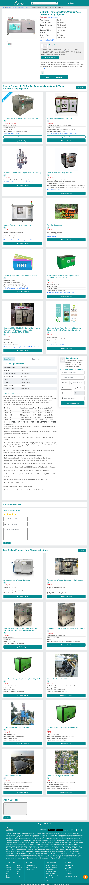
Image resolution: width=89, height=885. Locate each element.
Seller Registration (51, 864)
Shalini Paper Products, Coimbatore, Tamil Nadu (18, 181)
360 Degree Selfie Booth (50, 857)
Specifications (9, 358)
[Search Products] (32, 2)
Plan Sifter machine (39, 848)
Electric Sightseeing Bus (52, 856)
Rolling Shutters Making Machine (41, 852)
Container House (16, 841)
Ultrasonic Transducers (17, 850)
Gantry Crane (36, 845)
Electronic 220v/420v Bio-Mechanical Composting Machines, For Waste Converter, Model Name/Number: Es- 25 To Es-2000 (21, 329)
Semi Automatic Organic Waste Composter (62, 726)
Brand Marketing (50, 872)
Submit (6, 542)
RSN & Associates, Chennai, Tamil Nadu (15, 287)
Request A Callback (44, 823)
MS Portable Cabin (60, 837)
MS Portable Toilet (39, 837)
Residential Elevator (36, 836)
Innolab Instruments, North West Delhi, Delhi (60, 291)
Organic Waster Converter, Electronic (17, 224)
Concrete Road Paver (64, 857)
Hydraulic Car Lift (47, 836)
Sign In (71, 2)
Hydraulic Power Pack (66, 841)
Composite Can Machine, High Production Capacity (22, 172)
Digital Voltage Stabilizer (72, 843)
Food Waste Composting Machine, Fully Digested (21, 678)
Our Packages (50, 868)
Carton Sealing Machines (75, 834)
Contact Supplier (51, 56)
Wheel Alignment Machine (75, 852)
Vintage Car (69, 856)
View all (82, 549)
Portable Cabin (36, 832)
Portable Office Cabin (29, 839)
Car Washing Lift (54, 852)
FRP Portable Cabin (71, 837)
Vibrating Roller (71, 832)
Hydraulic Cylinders (53, 841)
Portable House (14, 837)
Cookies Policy (30, 864)
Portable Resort (49, 837)
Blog (7, 872)
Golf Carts (62, 856)
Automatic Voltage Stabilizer (13, 845)
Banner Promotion (51, 870)
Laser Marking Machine (24, 832)
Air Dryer (13, 852)
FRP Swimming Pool (55, 854)
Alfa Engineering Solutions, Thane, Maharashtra (61, 132)
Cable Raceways (59, 848)
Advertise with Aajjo (51, 866)
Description (36, 358)
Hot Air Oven (34, 841)
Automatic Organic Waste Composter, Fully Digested (66, 627)
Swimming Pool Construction (70, 854)
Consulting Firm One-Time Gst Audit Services (20, 274)
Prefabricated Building (42, 839)
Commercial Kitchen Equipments (24, 848)
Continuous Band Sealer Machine (34, 850)
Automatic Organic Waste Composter (17, 579)
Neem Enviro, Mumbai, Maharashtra (58, 344)
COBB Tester (61, 845)
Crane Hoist (44, 845)
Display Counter (10, 836)
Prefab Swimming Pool (43, 854)
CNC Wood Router (78, 841)
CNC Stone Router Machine (26, 843)
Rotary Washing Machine (42, 843)
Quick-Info (9, 874)
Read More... (44, 68)
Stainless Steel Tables (48, 834)
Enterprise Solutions (52, 877)
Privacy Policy (30, 868)
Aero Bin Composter (54, 224)
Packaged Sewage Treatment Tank (16, 726)
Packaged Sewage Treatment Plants (60, 775)
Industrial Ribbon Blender (22, 834)
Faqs (7, 879)
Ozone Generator (32, 857)
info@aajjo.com (69, 869)
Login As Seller (50, 879)
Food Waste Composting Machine (59, 117)
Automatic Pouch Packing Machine (53, 850)
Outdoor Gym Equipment (38, 856)
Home (3, 6)
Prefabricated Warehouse (56, 839)
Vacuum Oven (26, 841)
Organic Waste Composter (24, 6)
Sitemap (8, 866)
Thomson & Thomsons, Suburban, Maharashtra (18, 239)
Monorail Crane (52, 845)
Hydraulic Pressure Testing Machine (15, 847)
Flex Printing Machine (12, 843)
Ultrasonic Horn (50, 848)
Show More (80, 86)
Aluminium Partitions (35, 834)
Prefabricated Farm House (26, 837)
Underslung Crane (27, 845)
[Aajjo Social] (72, 829)
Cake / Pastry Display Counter (34, 847)
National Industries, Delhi (11, 132)
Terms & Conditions (31, 866)
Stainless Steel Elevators (69, 836)
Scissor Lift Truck (57, 836)
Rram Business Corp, (53, 188)
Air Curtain (12, 848)
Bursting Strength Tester (72, 845)
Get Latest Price (53, 16)
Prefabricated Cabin (17, 839)
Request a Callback (54, 76)
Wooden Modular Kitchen (24, 852)
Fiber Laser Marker (48, 847)
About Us (8, 864)
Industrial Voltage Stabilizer (57, 843)
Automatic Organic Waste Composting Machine (20, 117)
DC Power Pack (43, 841)
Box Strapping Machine (61, 834)
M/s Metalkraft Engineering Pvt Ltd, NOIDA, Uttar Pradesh (21, 346)
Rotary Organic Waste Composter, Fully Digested (65, 579)
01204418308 (69, 864)
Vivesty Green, (51, 235)
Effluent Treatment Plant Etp (57, 678)
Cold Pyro (40, 857)
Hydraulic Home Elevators (22, 836)
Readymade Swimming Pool (22, 856)
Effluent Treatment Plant (12, 775)
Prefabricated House (69, 839)
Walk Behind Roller (61, 832)
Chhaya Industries (55, 44)
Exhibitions (9, 877)
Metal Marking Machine (61, 847)
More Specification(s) (47, 39)
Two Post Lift (63, 852)
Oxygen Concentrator (20, 857)
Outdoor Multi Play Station (48, 832)
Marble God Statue (73, 847)
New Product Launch (52, 874)
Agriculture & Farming (11, 6)
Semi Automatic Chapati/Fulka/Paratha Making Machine (21, 854)
